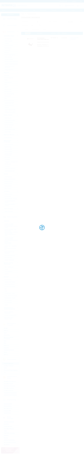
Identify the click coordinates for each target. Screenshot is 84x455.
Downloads (54, 10)
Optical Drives (7, 413)
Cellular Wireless (8, 426)
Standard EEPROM (9, 103)
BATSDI (6, 328)
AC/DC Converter (9, 41)
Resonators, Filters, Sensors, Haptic (9, 318)
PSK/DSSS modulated (9, 433)
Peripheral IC (8, 96)
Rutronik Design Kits (9, 100)
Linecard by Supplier (12, 25)
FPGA (6, 84)
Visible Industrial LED (10, 170)
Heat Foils (6, 345)
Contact (73, 10)
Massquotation (43, 10)
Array (6, 291)
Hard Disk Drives (8, 408)
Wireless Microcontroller (10, 442)
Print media (64, 10)
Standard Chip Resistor (10, 282)
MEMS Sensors (8, 183)
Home (3, 10)
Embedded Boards (8, 383)
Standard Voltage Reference (11, 61)
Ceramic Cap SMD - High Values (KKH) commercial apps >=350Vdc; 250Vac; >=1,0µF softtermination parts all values (11, 232)
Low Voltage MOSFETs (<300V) (10, 201)
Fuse (5, 343)
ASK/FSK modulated (9, 421)
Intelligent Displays (8, 365)
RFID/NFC (6, 435)
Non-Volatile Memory (9, 93)
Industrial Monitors (8, 363)
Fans (5, 340)
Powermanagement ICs (10, 54)
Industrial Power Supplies (10, 395)
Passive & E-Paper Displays (11, 370)
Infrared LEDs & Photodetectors (8, 154)
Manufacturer (25, 25)
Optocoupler (7, 157)
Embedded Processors (9, 385)
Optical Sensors (8, 186)
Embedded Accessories (10, 381)
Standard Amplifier (9, 59)
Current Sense (8, 279)
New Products (36, 29)
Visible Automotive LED (10, 168)
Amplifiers (7, 43)
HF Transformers (8, 271)
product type (25, 21)
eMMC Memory (8, 82)
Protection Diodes (9, 122)
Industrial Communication (10, 392)
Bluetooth (6, 424)
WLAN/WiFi (7, 444)
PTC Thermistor (8, 302)
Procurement (25, 10)
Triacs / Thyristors (9, 211)
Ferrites (6, 269)
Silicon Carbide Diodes (10, 129)
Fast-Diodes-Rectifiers (10, 120)
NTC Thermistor (8, 300)
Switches (6, 354)
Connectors (7, 335)
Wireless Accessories (9, 440)
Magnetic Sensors (9, 181)
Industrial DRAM (8, 403)
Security (6, 437)
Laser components (9, 144)
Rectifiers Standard (9, 124)
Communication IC (9, 77)
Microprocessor (8, 91)
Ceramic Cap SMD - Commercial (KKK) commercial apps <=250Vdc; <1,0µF (11, 225)
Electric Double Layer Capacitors (10, 252)
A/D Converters (8, 38)
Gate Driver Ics (8, 47)
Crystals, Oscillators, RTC (11, 315)
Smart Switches (8, 57)
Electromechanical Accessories (8, 338)
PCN (34, 10)
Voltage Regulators (9, 69)
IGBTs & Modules (9, 194)
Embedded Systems (9, 388)
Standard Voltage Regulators (11, 63)
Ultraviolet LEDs (8, 149)
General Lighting (8, 151)
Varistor (6, 304)
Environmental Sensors (10, 179)
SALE (44, 29)
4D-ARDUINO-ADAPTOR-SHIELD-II (43, 38)
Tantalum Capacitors (9, 259)
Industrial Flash (8, 406)
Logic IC (6, 87)
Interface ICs (7, 50)
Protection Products (9, 350)
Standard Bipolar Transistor (11, 198)
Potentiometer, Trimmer (10, 298)
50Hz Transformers (9, 267)
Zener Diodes (8, 131)
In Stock (26, 29)
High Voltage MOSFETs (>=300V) (10, 205)
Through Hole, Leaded (10, 293)
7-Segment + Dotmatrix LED (11, 161)
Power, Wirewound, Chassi (11, 295)
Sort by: (55, 21)
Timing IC (7, 107)
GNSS (5, 431)
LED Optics (7, 159)
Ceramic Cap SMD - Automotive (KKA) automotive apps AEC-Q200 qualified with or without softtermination (11, 240)
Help (80, 10)
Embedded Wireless (9, 428)
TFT (5, 372)
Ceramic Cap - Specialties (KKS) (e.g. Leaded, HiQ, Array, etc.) (11, 247)
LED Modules (8, 164)
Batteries (6, 330)
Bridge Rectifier (8, 118)
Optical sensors (8, 146)
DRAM (6, 80)
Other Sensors (8, 188)
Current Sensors (8, 176)
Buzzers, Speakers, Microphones (9, 312)
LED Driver (7, 166)
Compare (27, 33)
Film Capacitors (8, 257)
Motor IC (7, 52)
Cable (5, 332)
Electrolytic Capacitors (10, 255)
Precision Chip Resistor (10, 286)
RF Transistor (8, 196)
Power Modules (8, 137)
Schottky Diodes (8, 127)
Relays (5, 352)
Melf (5, 288)
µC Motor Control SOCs (10, 112)
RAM (6, 98)
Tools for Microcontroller (10, 109)
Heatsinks (6, 347)
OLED (5, 368)
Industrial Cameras (8, 390)
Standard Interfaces (9, 105)
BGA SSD (7, 75)
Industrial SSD (7, 410)
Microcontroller (8, 89)
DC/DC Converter (9, 45)
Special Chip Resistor (10, 284)
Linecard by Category (12, 19)
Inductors (7, 273)
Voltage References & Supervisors (10, 67)
